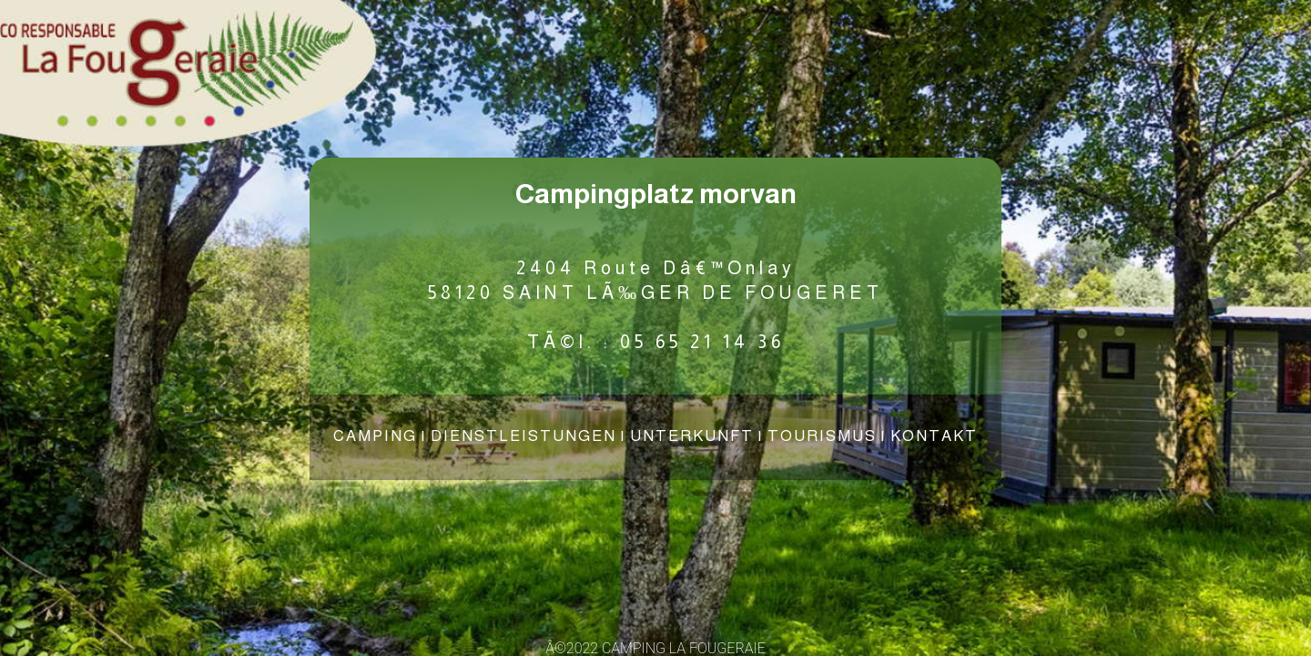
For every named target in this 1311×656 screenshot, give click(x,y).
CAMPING (375, 436)
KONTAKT (934, 436)
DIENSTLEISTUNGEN (523, 436)
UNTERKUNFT (692, 436)
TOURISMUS (822, 436)
